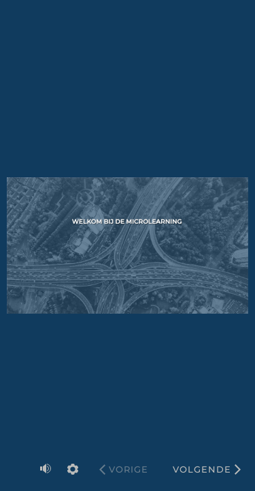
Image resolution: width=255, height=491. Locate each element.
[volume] (45, 468)
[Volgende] (207, 469)
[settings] (73, 469)
